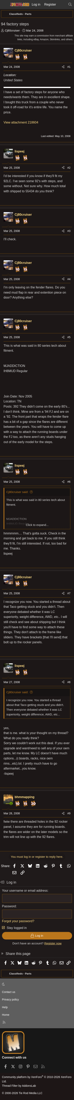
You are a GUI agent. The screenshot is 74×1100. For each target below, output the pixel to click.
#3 (68, 231)
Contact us (8, 992)
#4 (68, 279)
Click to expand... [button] (37, 525)
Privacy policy (10, 999)
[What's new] (62, 4)
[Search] (70, 4)
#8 (68, 682)
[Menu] (4, 5)
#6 (68, 481)
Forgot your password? (18, 921)
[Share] (63, 67)
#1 (68, 66)
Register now (53, 943)
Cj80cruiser (12, 30)
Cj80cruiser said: (17, 492)
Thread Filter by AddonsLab (19, 1085)
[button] (36, 984)
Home (5, 1014)
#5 (68, 337)
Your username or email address (25, 890)
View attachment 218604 (21, 122)
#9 (68, 813)
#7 (68, 593)
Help (5, 1007)
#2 (68, 167)
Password (9, 906)
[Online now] (11, 803)
